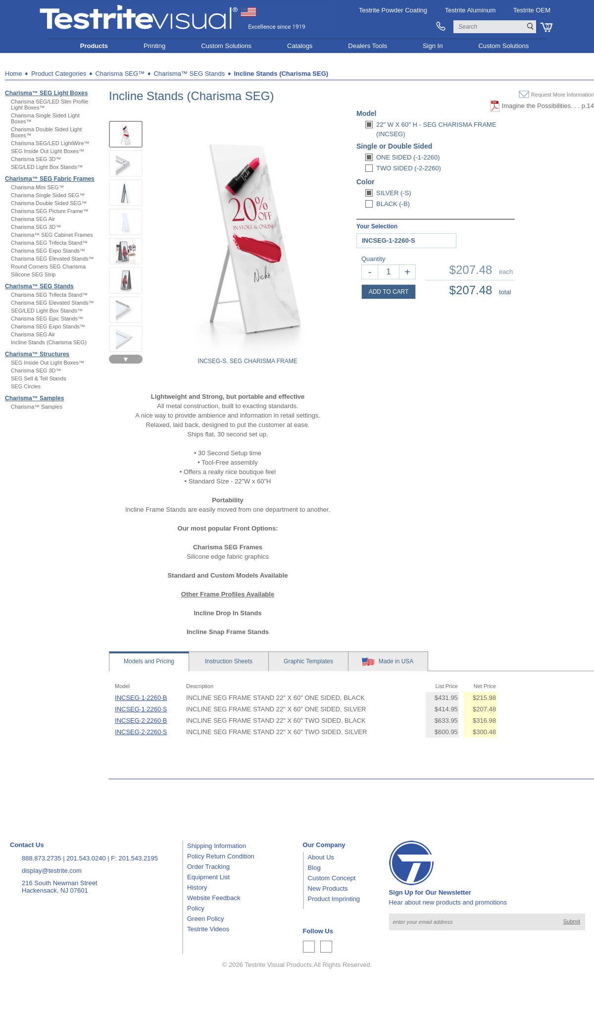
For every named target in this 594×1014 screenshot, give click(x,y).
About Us (321, 857)
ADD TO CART (389, 291)
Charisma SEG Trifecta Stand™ (49, 243)
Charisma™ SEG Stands (39, 286)
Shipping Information (216, 846)
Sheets (228, 661)
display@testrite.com (52, 870)
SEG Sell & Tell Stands (38, 378)
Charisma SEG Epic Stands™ (47, 318)
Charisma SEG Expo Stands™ (48, 251)
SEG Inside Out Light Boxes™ (47, 151)
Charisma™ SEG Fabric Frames (50, 178)
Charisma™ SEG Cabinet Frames (52, 235)
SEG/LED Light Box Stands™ (47, 167)
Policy (195, 908)
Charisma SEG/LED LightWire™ (50, 143)
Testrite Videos (208, 929)
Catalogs (299, 46)
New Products (328, 888)
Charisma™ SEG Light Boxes (46, 93)
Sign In (433, 46)
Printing (154, 46)
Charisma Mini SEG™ (37, 187)
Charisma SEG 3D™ (36, 159)
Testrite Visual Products (278, 964)
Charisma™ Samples (34, 398)
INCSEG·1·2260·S (141, 709)
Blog (314, 867)
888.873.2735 (41, 858)
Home (13, 73)
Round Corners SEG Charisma (48, 266)
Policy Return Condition (220, 856)
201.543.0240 (86, 858)
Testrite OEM (531, 10)
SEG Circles (26, 386)
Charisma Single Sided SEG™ (48, 195)
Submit (571, 921)
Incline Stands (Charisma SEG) (49, 342)
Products (94, 46)
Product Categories (58, 73)
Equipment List (208, 877)
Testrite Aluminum (470, 10)
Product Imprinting (334, 899)
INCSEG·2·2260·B (141, 720)
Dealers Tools (367, 46)
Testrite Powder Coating (393, 10)
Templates (308, 661)
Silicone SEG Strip (33, 274)
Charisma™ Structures (37, 354)
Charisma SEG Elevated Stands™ (52, 259)
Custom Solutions (226, 46)
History (197, 887)
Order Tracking (208, 866)
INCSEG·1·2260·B (141, 697)
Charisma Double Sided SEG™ (49, 203)
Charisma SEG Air (33, 219)
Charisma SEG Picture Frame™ (49, 211)
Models (149, 661)
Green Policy (205, 918)
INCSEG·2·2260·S (141, 732)
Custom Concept (332, 878)
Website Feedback (213, 898)
